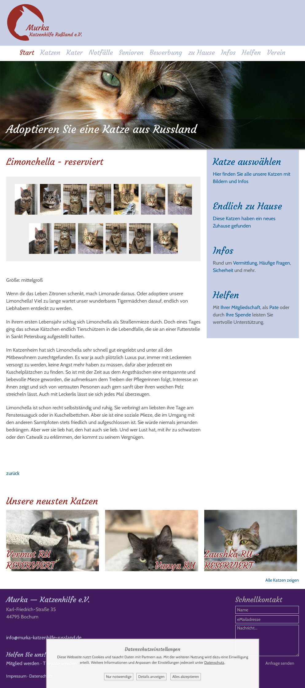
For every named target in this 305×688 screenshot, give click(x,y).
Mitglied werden (22, 663)
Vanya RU (175, 565)
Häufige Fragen (274, 263)
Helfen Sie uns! (26, 654)
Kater (74, 52)
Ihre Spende (238, 315)
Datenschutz (41, 676)
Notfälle (101, 52)
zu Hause (201, 52)
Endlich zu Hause (247, 206)
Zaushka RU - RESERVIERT (231, 559)
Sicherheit (223, 270)
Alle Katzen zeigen (282, 580)
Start (27, 52)
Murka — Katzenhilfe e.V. (48, 599)
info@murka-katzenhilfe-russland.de (43, 637)
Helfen (251, 52)
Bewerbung (166, 52)
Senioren (131, 52)
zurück (12, 473)
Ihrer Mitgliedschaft (240, 307)
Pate (274, 307)
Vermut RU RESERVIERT (30, 559)
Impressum (16, 676)
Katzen (50, 52)
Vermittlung (245, 263)
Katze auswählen (247, 161)
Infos (228, 52)
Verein (276, 52)
